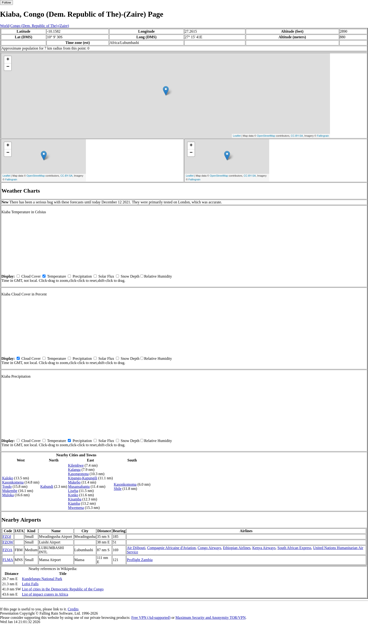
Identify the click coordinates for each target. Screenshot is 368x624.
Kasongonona (78, 474)
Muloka (8, 495)
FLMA (8, 560)
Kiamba (74, 503)
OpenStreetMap (266, 135)
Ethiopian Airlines (236, 548)
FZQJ (7, 537)
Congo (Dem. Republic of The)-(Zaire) (39, 26)
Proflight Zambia (140, 560)
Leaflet (237, 135)
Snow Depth (130, 276)
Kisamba (74, 499)
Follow (6, 2)
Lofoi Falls (30, 584)
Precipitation (82, 276)
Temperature (56, 276)
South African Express (294, 548)
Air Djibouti (136, 548)
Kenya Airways (264, 548)
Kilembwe (76, 465)
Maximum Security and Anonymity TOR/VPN (211, 618)
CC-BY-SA (297, 135)
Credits (73, 609)
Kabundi (46, 486)
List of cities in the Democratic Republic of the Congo (63, 589)
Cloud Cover (31, 276)
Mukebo (74, 482)
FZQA (7, 550)
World (4, 26)
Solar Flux (106, 276)
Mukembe (9, 491)
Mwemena (76, 508)
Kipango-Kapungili (82, 478)
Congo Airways (209, 548)
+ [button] (7, 59)
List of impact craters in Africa (45, 594)
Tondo (7, 486)
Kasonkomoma (125, 484)
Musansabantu (79, 486)
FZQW (8, 542)
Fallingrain (323, 135)
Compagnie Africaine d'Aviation (171, 548)
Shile (118, 489)
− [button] (7, 66)
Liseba (73, 491)
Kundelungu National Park (42, 579)
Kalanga (74, 470)
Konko (73, 495)
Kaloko (7, 478)
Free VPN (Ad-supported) (150, 618)
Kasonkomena (13, 482)
